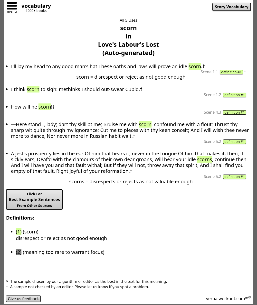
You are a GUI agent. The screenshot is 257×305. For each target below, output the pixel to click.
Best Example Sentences (34, 199)
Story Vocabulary (231, 6)
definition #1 (231, 72)
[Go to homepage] (34, 6)
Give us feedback (23, 298)
